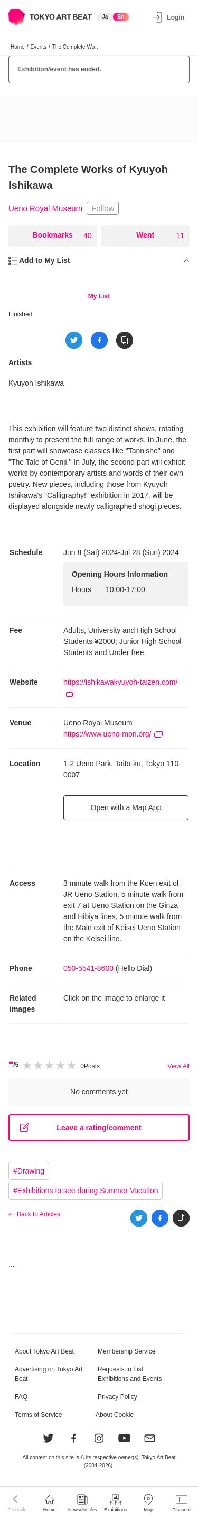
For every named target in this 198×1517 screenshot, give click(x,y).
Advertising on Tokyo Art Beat (49, 1374)
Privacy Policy (117, 1397)
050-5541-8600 (88, 968)
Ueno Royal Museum (45, 208)
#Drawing (28, 1171)
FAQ (21, 1397)
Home (18, 47)
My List (99, 296)
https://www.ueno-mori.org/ (113, 734)
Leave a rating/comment (81, 1127)
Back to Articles (38, 1214)
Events (38, 47)
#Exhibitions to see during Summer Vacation (85, 1190)
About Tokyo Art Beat (44, 1351)
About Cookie (115, 1415)
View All (178, 1066)
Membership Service (126, 1351)
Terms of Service (38, 1415)
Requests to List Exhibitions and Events (130, 1374)
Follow (102, 208)
